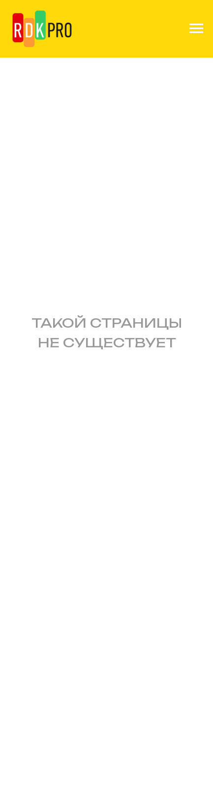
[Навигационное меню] (196, 28)
